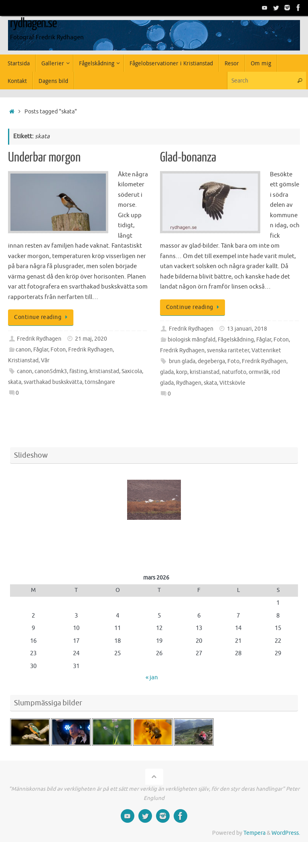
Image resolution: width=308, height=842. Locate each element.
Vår (45, 360)
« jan (152, 677)
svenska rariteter (228, 350)
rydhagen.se (33, 23)
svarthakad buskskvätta (53, 382)
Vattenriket (266, 350)
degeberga (211, 361)
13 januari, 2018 (247, 328)
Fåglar (40, 349)
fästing (78, 371)
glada (167, 372)
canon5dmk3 (50, 371)
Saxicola (132, 371)
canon (23, 349)
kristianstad (104, 371)
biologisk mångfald (191, 339)
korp (181, 372)
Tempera (254, 833)
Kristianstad (23, 360)
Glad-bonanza (188, 157)
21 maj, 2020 (91, 338)
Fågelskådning (236, 339)
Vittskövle (232, 383)
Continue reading (42, 317)
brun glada (182, 361)
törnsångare (100, 382)
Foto (233, 361)
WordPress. (286, 833)
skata (14, 382)
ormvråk (259, 372)
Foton (58, 349)
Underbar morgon (44, 157)
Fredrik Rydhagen (39, 338)
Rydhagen (188, 383)
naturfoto (234, 372)
